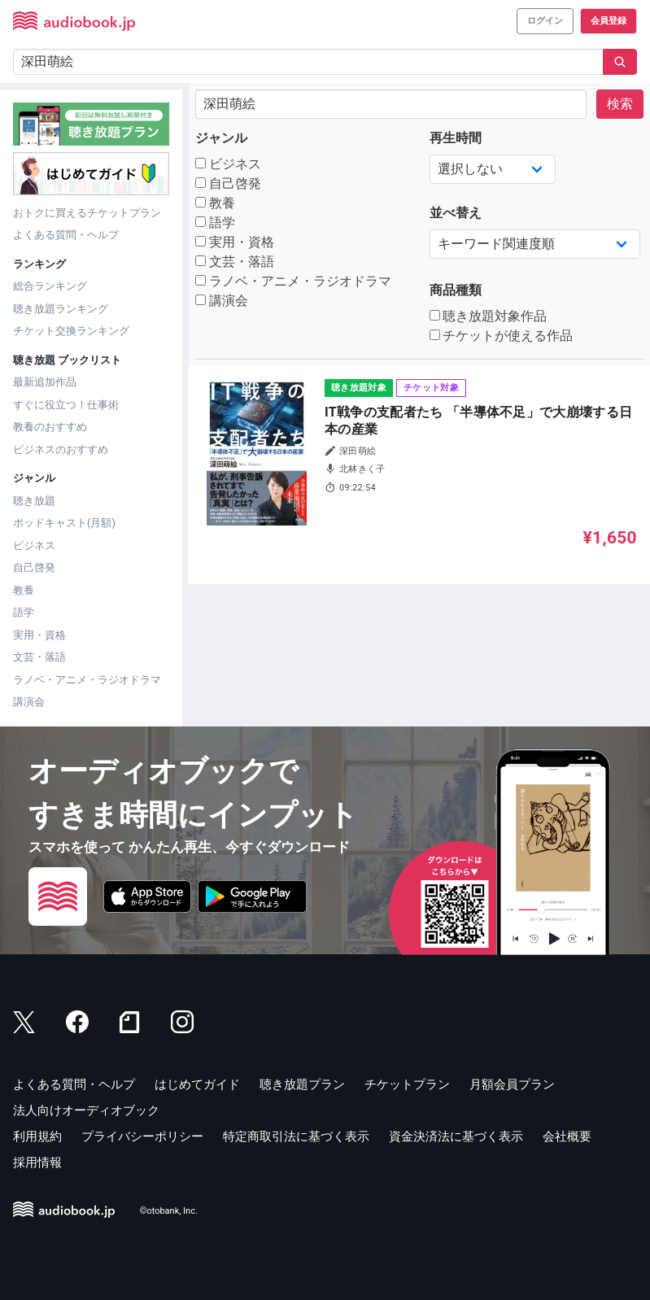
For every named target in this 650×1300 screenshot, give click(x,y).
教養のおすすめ (50, 427)
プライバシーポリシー (142, 1136)
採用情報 (37, 1162)
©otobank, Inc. (169, 1211)
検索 (620, 103)
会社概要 (567, 1136)
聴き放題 (34, 501)
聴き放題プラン (302, 1084)
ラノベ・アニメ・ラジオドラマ (87, 680)
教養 (23, 590)
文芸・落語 (39, 657)
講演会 (29, 702)
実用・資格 (39, 635)
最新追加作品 (44, 382)
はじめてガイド (197, 1084)
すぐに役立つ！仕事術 (66, 405)
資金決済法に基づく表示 (456, 1136)
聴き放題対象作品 (488, 316)
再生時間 (456, 138)
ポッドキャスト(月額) (64, 523)
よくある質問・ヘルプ (66, 235)
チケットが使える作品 (502, 335)
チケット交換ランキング (71, 331)
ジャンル (221, 138)
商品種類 (456, 290)
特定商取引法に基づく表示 (296, 1136)
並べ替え (456, 212)
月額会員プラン (512, 1084)
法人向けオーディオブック (86, 1110)
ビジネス (34, 545)
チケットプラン (407, 1084)
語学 (23, 612)
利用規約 (37, 1136)
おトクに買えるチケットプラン (87, 213)
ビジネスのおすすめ (60, 449)
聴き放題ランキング (60, 309)
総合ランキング (50, 286)
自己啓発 (34, 567)
